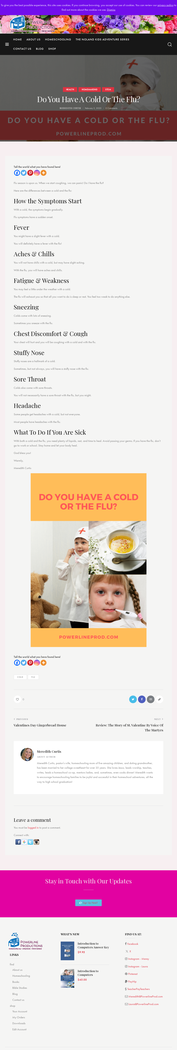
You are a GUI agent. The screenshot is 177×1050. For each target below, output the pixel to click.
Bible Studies (19, 988)
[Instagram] (37, 173)
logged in (33, 827)
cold (20, 677)
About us (17, 970)
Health (70, 89)
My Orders (18, 1017)
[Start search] (169, 44)
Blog (15, 994)
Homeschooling (21, 976)
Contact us (18, 1000)
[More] (43, 173)
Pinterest (132, 974)
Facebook (132, 944)
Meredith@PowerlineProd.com (146, 996)
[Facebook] (17, 173)
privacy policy (165, 5)
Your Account (19, 1011)
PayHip (132, 981)
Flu (33, 677)
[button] (18, 841)
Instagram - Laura (138, 966)
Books (15, 982)
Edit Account (19, 1029)
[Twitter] (24, 173)
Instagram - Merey (138, 959)
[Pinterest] (30, 173)
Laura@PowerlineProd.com (144, 1004)
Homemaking (89, 89)
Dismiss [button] (111, 10)
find (12, 964)
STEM (108, 89)
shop (12, 1006)
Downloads (18, 1023)
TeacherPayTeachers (138, 989)
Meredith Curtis (49, 751)
